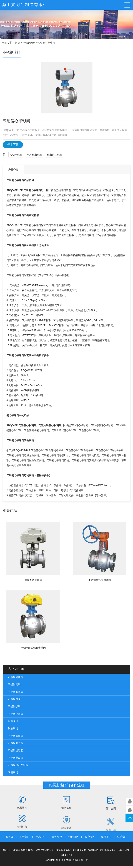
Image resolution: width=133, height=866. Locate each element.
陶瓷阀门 (13, 772)
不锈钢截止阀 (15, 691)
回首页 (9, 836)
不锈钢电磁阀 (15, 757)
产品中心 (41, 836)
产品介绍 (13, 169)
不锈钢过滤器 (15, 750)
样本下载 (13, 144)
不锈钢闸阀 (14, 684)
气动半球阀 (16, 154)
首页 (17, 42)
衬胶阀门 (13, 728)
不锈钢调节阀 (15, 743)
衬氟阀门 (13, 721)
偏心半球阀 (17, 245)
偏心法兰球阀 (54, 154)
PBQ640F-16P (14, 190)
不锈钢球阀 (29, 42)
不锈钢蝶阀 (14, 706)
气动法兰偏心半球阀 (49, 425)
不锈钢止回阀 (15, 713)
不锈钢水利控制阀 (18, 765)
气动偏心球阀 (34, 154)
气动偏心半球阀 (15, 180)
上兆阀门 (22, 5)
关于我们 (24, 836)
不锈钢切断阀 (15, 677)
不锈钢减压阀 (15, 735)
